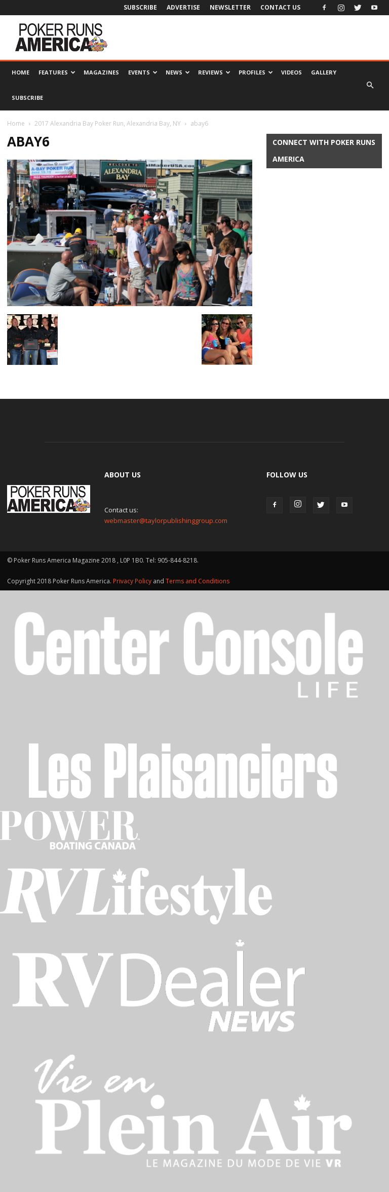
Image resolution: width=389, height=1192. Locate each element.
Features (56, 72)
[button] (370, 85)
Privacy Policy (133, 581)
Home (20, 72)
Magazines (101, 72)
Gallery (323, 72)
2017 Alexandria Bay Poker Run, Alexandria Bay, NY (107, 123)
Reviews (214, 72)
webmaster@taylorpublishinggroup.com (165, 520)
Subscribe (140, 7)
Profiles (256, 72)
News (178, 72)
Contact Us (280, 7)
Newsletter (230, 7)
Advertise (183, 7)
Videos (291, 72)
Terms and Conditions (197, 581)
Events (143, 72)
